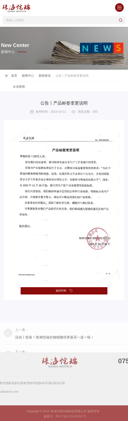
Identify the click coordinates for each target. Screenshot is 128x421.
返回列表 (64, 290)
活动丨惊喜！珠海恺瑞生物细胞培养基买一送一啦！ (54, 349)
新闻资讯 (45, 77)
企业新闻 (19, 88)
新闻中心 (28, 77)
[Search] (65, 20)
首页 (14, 77)
